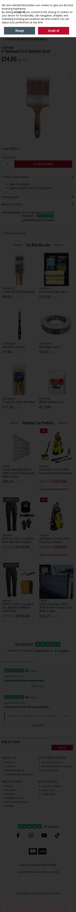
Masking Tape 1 (50, 347)
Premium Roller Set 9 (53, 292)
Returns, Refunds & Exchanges (55, 766)
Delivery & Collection (51, 762)
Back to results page (16, 233)
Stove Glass (9, 790)
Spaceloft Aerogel (12, 797)
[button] (71, 75)
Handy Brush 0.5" (14, 347)
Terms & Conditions (50, 786)
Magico (27, 893)
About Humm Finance (14, 801)
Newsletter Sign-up (13, 770)
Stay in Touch (10, 742)
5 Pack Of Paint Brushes (18, 402)
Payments (8, 794)
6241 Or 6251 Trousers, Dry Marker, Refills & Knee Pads (18, 607)
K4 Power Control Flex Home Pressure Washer (55, 471)
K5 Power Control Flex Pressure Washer (54, 540)
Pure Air (7, 786)
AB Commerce (53, 893)
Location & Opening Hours (17, 774)
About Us (8, 762)
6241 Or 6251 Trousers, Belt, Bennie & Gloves (18, 540)
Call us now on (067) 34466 (38, 865)
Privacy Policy (47, 790)
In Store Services (48, 770)
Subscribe (62, 747)
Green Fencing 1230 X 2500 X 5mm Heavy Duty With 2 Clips (55, 607)
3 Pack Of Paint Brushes (18, 292)
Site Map (8, 805)
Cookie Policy (47, 794)
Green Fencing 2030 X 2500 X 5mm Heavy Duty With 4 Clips (18, 472)
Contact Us (9, 766)
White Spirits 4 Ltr (51, 402)
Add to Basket (43, 164)
